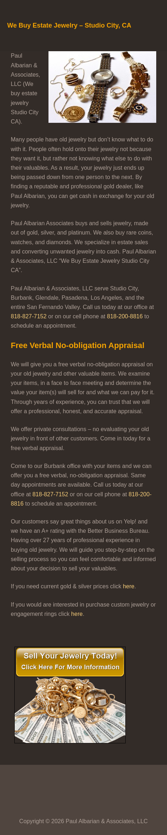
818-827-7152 (29, 316)
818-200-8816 (125, 316)
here (128, 586)
